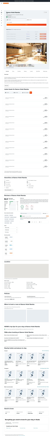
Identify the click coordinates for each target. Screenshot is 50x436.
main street (12, 217)
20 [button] (34, 29)
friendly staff (11, 211)
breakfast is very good (13, 213)
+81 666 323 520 (8, 10)
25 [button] (23, 29)
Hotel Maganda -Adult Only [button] (20, 375)
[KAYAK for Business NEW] (1, 16)
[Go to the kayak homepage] (6, 3)
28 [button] (15, 31)
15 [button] (17, 27)
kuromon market (11, 215)
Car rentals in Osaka (22, 424)
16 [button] (19, 27)
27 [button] (34, 31)
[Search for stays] (1, 8)
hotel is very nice (7, 213)
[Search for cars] (1, 9)
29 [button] (17, 31)
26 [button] (32, 31)
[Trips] (1, 18)
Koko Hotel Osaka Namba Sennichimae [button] (30, 394)
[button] (49, 1)
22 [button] (17, 29)
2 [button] (26, 25)
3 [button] (28, 25)
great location (6, 211)
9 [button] (19, 25)
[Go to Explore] (1, 12)
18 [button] (23, 27)
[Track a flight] (1, 14)
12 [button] (32, 27)
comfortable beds (7, 217)
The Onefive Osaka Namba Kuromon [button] (43, 357)
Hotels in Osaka (35, 424)
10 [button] (21, 25)
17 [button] (21, 27)
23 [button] (19, 29)
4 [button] (30, 25)
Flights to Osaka (8, 424)
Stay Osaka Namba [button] (29, 375)
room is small (6, 215)
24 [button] (21, 29)
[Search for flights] (1, 6)
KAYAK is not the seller (27, 434)
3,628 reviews (14, 12)
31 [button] (21, 31)
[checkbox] (8, 234)
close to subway (7, 219)
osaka (11, 219)
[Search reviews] (31, 209)
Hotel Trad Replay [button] (18, 357)
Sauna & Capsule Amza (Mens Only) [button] (10, 375)
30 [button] (19, 31)
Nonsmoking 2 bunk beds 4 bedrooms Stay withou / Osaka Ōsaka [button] (9, 358)
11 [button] (23, 25)
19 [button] (32, 29)
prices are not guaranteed (22, 431)
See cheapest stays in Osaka (44, 364)
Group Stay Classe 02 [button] (8, 393)
